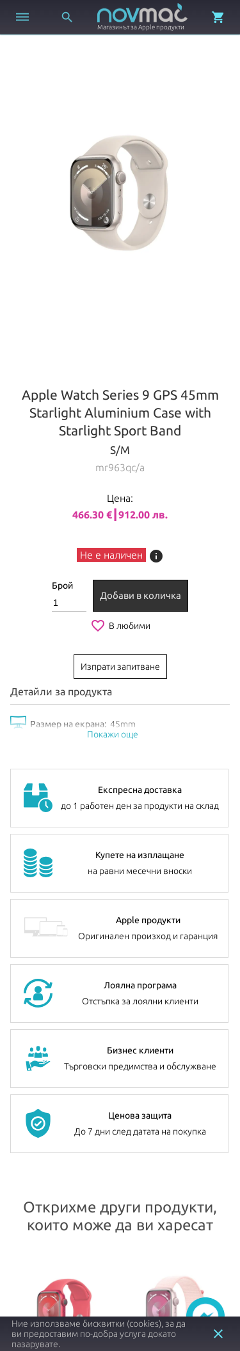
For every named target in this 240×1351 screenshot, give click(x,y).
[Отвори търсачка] (67, 17)
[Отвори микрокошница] (218, 17)
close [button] (218, 1333)
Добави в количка (140, 595)
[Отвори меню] (22, 17)
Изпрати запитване (120, 666)
